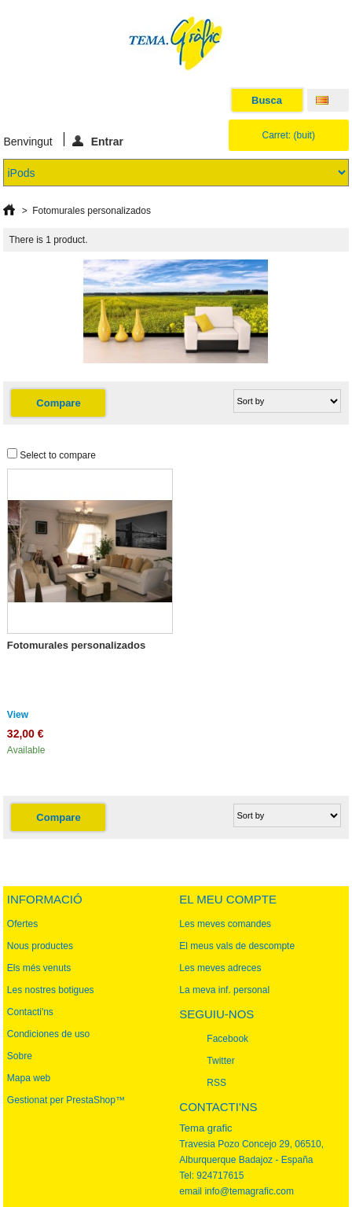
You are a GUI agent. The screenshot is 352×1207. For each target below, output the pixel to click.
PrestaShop (91, 1100)
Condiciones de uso (48, 1034)
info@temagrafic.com (249, 1191)
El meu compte (228, 899)
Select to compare (58, 455)
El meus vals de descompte (237, 945)
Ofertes (22, 923)
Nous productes (40, 945)
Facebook (227, 1038)
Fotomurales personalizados (76, 645)
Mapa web (28, 1078)
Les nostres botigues (50, 989)
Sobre (19, 1056)
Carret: (288, 135)
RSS (216, 1082)
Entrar (97, 140)
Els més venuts (39, 967)
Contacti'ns (30, 1011)
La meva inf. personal (224, 989)
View (17, 714)
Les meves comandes (225, 923)
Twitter (220, 1060)
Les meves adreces (220, 967)
